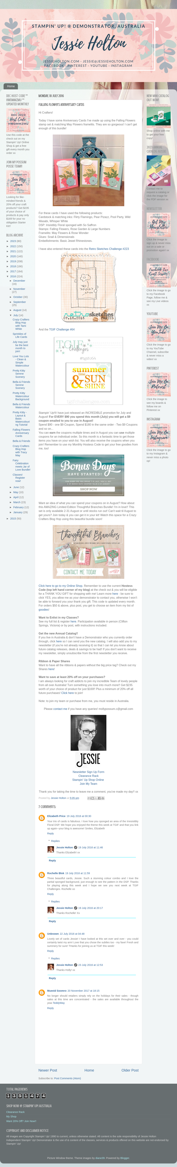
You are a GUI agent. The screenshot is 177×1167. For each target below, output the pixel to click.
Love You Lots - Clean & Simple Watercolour (21, 361)
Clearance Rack (88, 775)
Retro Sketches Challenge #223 (109, 248)
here (115, 593)
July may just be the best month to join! (20, 347)
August (17, 310)
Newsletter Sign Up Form (88, 771)
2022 (13, 246)
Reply (50, 833)
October (18, 297)
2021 (13, 251)
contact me (60, 708)
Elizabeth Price (56, 816)
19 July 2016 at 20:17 (90, 908)
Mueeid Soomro (57, 990)
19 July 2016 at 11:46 (90, 847)
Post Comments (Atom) (67, 1078)
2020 (13, 256)
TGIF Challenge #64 (62, 329)
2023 (13, 241)
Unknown (53, 933)
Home (11, 86)
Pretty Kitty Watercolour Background (21, 396)
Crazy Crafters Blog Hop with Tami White (21, 324)
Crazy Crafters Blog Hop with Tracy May (21, 451)
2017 (13, 271)
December (19, 280)
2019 (13, 261)
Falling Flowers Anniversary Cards (21, 432)
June (16, 487)
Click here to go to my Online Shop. (61, 585)
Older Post (130, 1070)
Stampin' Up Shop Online (88, 779)
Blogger (124, 1158)
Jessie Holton (64, 847)
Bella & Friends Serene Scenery (21, 385)
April (16, 497)
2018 (13, 266)
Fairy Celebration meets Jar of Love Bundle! (21, 465)
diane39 (100, 1158)
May (16, 492)
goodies (43, 609)
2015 (13, 518)
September (19, 302)
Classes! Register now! (19, 477)
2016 (13, 276)
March (17, 502)
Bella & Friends (21, 441)
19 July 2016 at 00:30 (79, 816)
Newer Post (47, 1070)
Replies (55, 841)
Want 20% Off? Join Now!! (21, 1121)
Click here (67, 692)
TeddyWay (59, 1002)
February (18, 507)
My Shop (11, 1116)
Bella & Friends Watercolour (21, 406)
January (18, 512)
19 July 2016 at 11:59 (77, 873)
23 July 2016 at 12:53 (90, 965)
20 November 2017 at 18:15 (83, 990)
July (16, 315)
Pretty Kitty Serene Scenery (19, 373)
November (19, 288)
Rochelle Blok (55, 873)
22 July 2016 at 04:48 (72, 933)
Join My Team (88, 783)
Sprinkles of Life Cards (20, 335)
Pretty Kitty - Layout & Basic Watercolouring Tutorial (21, 418)
